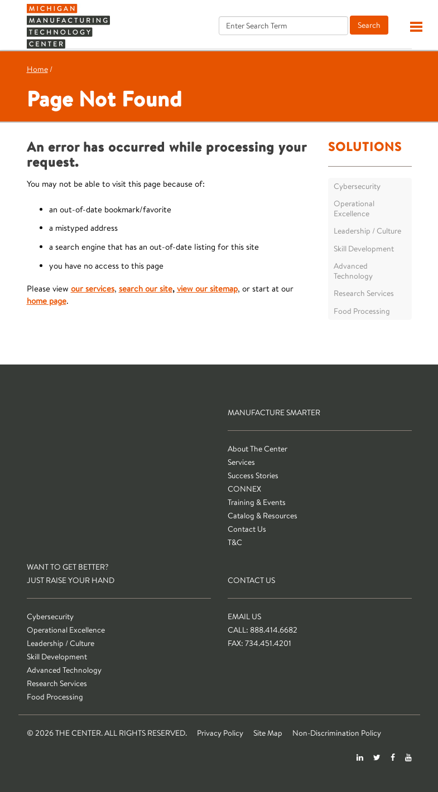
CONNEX (244, 489)
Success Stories (253, 475)
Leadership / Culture (367, 231)
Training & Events (257, 502)
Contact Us (247, 529)
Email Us (244, 616)
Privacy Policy (220, 733)
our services (92, 288)
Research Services (364, 293)
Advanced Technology (353, 271)
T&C (235, 542)
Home (37, 69)
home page (46, 300)
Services (241, 462)
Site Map (267, 733)
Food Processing (362, 311)
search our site (145, 288)
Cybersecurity (357, 186)
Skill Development (364, 249)
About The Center (257, 449)
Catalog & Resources (262, 516)
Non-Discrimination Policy (336, 733)
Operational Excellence (354, 208)
